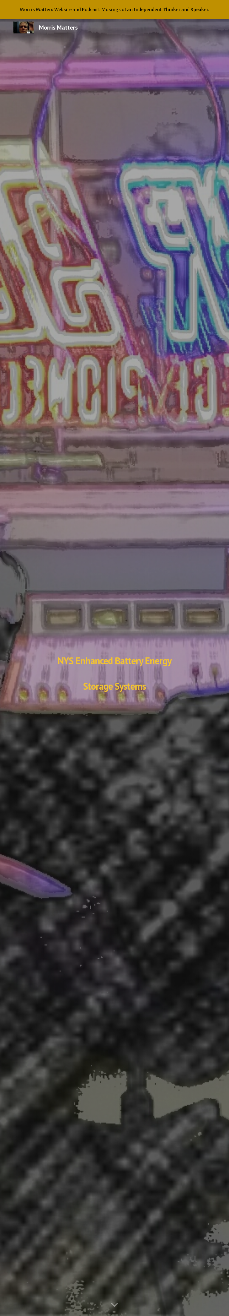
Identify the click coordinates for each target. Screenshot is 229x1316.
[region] (114, 9)
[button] (114, 1305)
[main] (114, 668)
